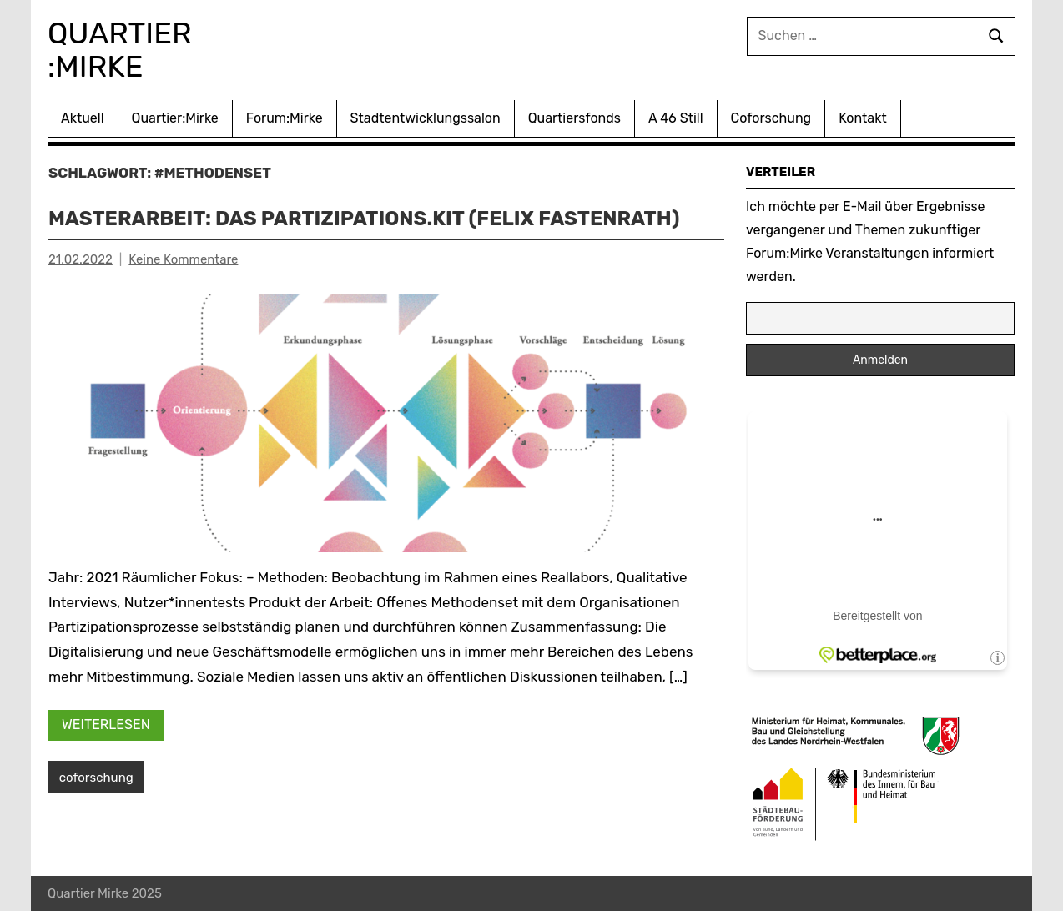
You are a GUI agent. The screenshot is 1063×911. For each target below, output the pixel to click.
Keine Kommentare (183, 259)
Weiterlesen (106, 724)
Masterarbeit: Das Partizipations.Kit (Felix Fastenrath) (363, 218)
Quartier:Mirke (175, 118)
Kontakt (863, 118)
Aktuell (82, 118)
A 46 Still (675, 118)
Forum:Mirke (284, 118)
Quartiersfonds (574, 118)
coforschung (96, 777)
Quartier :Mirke (123, 49)
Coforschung (771, 118)
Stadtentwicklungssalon (425, 118)
